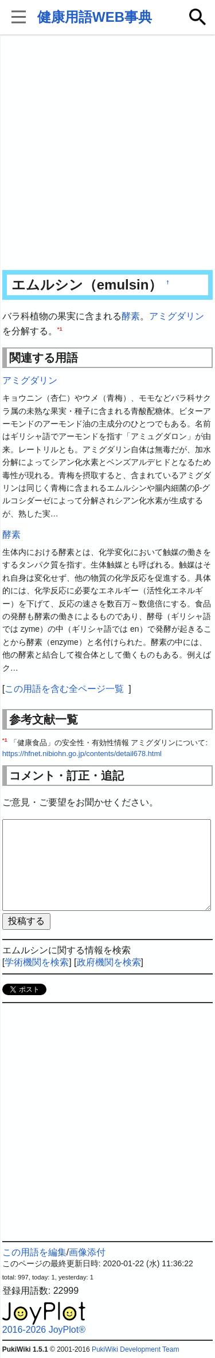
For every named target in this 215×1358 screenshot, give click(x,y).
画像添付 (87, 1252)
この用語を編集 (34, 1252)
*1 (59, 328)
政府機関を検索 (109, 962)
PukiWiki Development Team (135, 1349)
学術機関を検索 (37, 962)
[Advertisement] (107, 153)
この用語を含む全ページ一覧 (64, 689)
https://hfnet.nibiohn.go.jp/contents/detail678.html (82, 753)
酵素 (131, 316)
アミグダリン (176, 316)
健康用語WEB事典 (94, 17)
